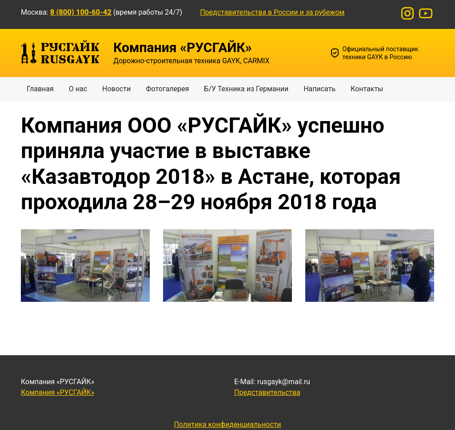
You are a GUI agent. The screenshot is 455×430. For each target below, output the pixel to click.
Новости (116, 89)
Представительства (267, 392)
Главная (40, 89)
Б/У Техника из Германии (246, 89)
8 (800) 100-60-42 (81, 12)
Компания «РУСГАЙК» (57, 392)
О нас (78, 89)
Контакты (367, 89)
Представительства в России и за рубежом (272, 12)
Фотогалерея (167, 89)
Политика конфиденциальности (227, 424)
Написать (319, 89)
